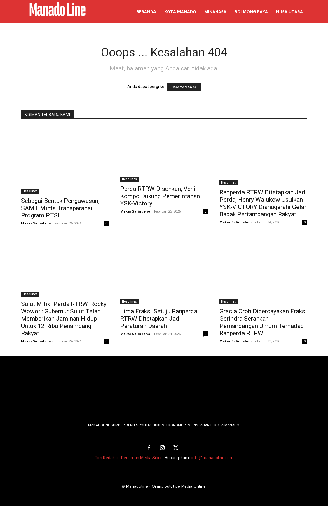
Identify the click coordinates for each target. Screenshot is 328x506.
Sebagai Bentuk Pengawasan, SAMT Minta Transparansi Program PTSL (60, 208)
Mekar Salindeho (36, 223)
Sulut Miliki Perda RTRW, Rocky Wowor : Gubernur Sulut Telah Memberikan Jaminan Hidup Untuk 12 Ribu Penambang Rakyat (64, 319)
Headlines (30, 191)
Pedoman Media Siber (141, 457)
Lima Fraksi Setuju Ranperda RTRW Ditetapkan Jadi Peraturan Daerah (158, 318)
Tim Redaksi (106, 457)
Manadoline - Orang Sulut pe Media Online (166, 486)
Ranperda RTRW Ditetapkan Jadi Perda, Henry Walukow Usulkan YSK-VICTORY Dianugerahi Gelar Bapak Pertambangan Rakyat (263, 203)
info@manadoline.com (212, 457)
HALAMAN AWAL (183, 87)
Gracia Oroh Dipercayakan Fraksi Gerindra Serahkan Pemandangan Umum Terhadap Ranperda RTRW (263, 322)
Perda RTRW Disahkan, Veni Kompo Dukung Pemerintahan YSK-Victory (160, 196)
